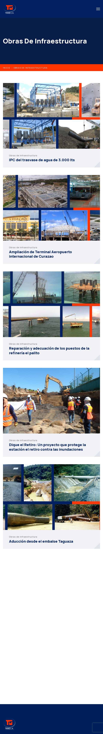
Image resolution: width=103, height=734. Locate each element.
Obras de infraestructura (23, 156)
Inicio (6, 68)
